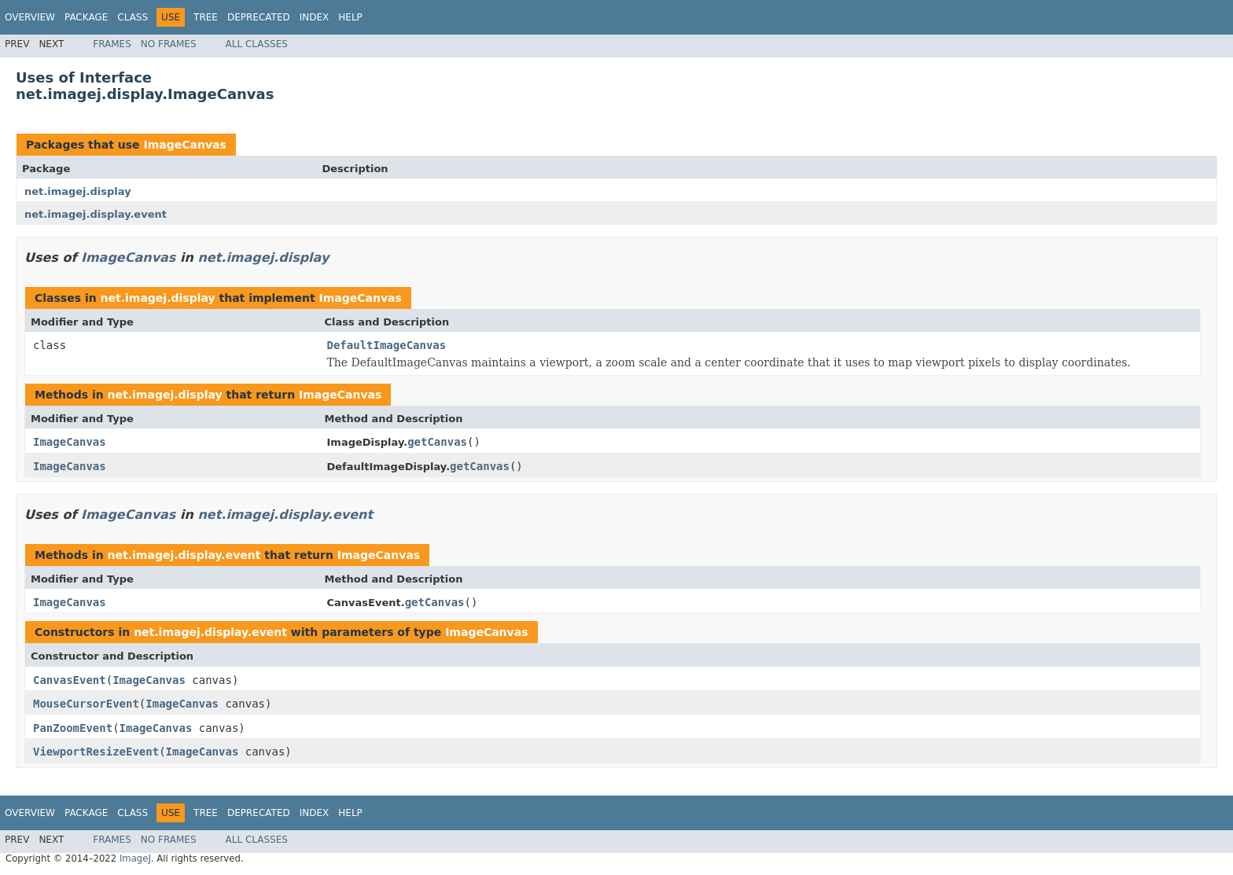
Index (314, 17)
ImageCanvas (184, 144)
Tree (205, 17)
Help (350, 17)
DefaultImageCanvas (387, 345)
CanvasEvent (69, 680)
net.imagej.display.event (95, 214)
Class (132, 17)
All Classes (257, 44)
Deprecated (258, 17)
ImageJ (135, 858)
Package (86, 17)
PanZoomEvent (72, 728)
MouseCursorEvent (86, 703)
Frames (112, 44)
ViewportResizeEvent (96, 751)
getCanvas (437, 442)
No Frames (169, 44)
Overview (30, 17)
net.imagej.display (77, 191)
